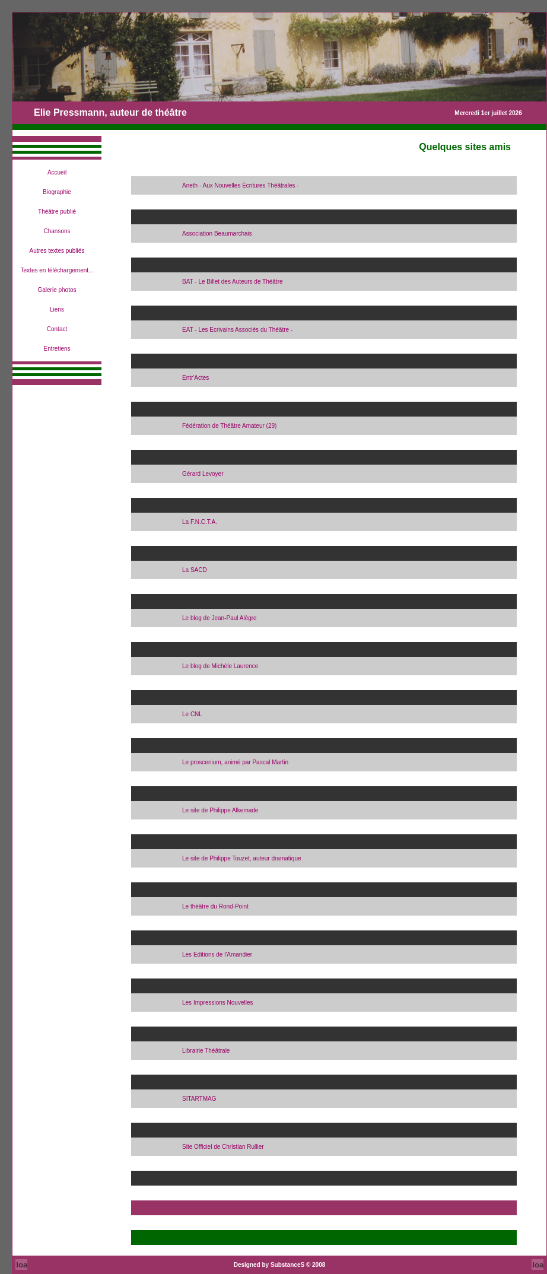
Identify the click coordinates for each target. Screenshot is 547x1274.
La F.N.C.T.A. (199, 522)
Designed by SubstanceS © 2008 (280, 1265)
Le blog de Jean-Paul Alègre (219, 618)
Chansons (56, 231)
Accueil (56, 172)
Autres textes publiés (57, 250)
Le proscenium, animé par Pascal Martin (235, 762)
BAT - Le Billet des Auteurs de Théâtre (232, 281)
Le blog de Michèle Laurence (220, 666)
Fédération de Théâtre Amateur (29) (229, 425)
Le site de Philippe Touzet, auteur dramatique (241, 858)
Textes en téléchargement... (57, 270)
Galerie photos (56, 290)
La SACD (194, 570)
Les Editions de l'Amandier (217, 954)
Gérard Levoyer (202, 474)
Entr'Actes (195, 377)
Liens (57, 309)
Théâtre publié (57, 211)
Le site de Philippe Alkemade (220, 810)
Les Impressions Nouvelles (217, 1002)
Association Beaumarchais (217, 233)
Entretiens (56, 348)
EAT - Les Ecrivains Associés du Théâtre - (237, 329)
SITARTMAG (199, 1098)
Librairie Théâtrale (206, 1050)
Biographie (57, 192)
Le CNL (192, 714)
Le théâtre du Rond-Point (215, 906)
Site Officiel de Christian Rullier (223, 1146)
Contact (57, 329)
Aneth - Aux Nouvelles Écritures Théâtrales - (240, 185)
